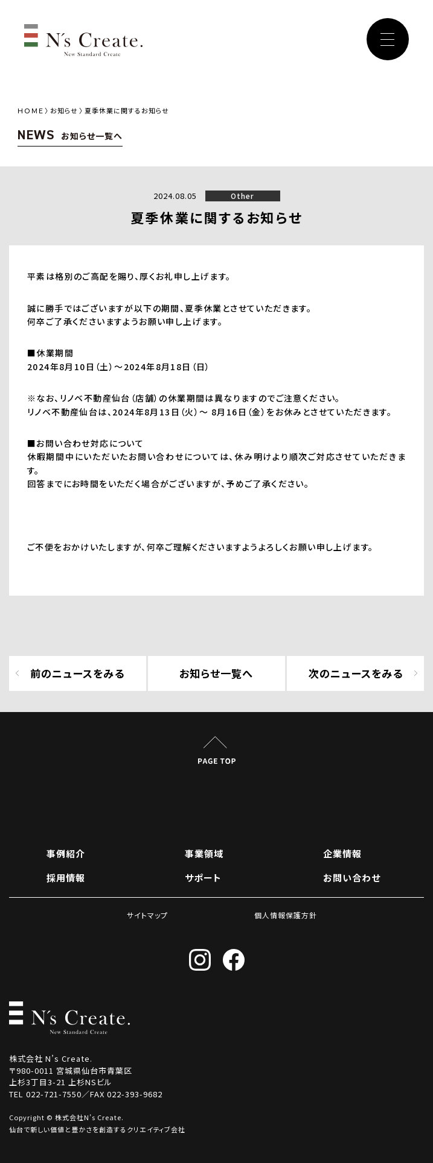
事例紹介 (66, 853)
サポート (203, 877)
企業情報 (342, 853)
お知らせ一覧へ (216, 673)
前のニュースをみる (77, 673)
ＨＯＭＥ (30, 110)
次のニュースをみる (356, 673)
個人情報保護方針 (285, 915)
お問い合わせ (351, 877)
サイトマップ (147, 915)
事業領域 (204, 853)
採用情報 (66, 877)
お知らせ (64, 110)
